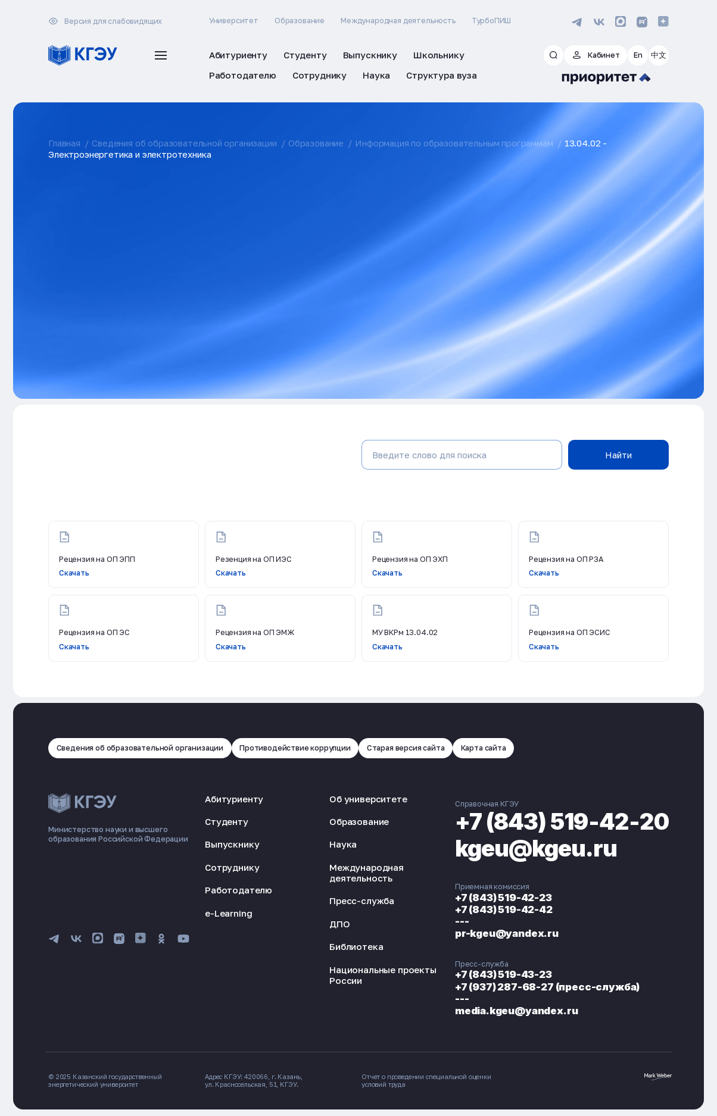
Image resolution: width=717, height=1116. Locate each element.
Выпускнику (232, 844)
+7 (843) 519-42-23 (503, 898)
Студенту (226, 821)
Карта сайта (483, 747)
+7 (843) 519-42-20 (562, 821)
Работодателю (238, 889)
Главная (64, 142)
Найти (618, 454)
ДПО (339, 923)
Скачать (74, 572)
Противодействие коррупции (295, 747)
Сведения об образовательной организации (184, 142)
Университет (233, 20)
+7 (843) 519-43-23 (503, 974)
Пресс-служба (361, 900)
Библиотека (356, 946)
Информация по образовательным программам (454, 142)
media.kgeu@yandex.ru (516, 1011)
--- (462, 921)
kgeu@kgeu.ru (536, 848)
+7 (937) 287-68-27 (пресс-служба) (547, 987)
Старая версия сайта (406, 747)
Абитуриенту (234, 798)
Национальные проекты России (383, 975)
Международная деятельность (398, 20)
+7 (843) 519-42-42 (504, 909)
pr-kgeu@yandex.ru (507, 933)
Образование (300, 20)
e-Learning (228, 913)
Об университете (368, 798)
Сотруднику (232, 867)
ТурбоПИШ (492, 20)
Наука (343, 844)
